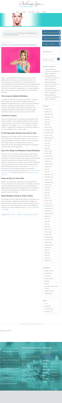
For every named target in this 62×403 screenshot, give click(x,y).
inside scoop (20, 216)
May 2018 (47, 153)
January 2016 (48, 208)
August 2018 (48, 145)
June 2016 (47, 195)
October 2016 (49, 184)
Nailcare (47, 289)
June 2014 (47, 258)
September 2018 (49, 143)
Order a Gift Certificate (7, 369)
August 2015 (48, 221)
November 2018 (49, 137)
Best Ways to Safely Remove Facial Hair (30, 362)
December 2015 (49, 211)
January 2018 (48, 158)
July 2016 (47, 192)
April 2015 (47, 231)
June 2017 (47, 177)
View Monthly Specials (7, 380)
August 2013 (48, 265)
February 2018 (49, 156)
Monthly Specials (49, 49)
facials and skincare (34, 166)
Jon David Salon (8, 390)
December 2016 (49, 179)
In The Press (48, 281)
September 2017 (49, 169)
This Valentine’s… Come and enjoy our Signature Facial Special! (31, 356)
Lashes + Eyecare (50, 283)
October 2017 (49, 166)
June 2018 (47, 150)
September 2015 (49, 218)
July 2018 (47, 148)
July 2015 (47, 224)
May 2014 (47, 260)
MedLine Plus (22, 125)
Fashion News (49, 278)
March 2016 (48, 203)
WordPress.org (49, 316)
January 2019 (48, 132)
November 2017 (49, 163)
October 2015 (49, 216)
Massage (47, 286)
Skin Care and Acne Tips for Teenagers (30, 386)
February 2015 (49, 237)
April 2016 (47, 200)
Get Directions (48, 361)
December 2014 (49, 242)
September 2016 (49, 187)
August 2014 (48, 252)
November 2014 (49, 244)
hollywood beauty (12, 216)
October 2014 (49, 247)
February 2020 (49, 114)
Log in (46, 308)
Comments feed (49, 314)
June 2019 (47, 127)
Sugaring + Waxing (50, 296)
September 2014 (49, 250)
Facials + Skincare (11, 214)
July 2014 (47, 255)
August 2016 (48, 190)
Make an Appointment (7, 358)
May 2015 (47, 229)
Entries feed (48, 311)
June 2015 (47, 226)
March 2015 (48, 234)
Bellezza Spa (31, 4)
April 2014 (47, 263)
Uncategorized (49, 298)
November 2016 (49, 182)
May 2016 (47, 197)
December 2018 (49, 135)
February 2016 (49, 205)
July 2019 (47, 124)
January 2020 (48, 116)
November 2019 (49, 119)
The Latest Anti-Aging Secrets (30, 374)
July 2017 (47, 174)
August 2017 (48, 171)
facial (5, 216)
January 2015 (48, 239)
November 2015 (49, 213)
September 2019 (49, 122)
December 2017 (49, 161)
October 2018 (49, 140)
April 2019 (47, 130)
